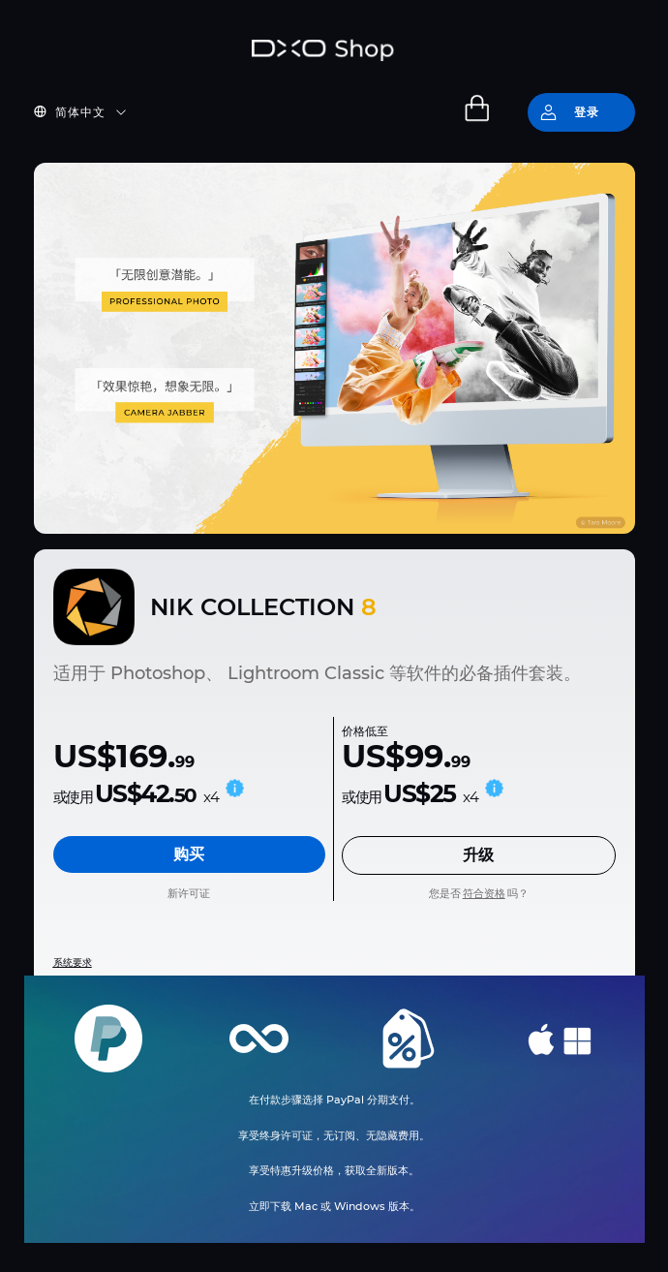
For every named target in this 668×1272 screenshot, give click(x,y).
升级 (478, 855)
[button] (92, 112)
